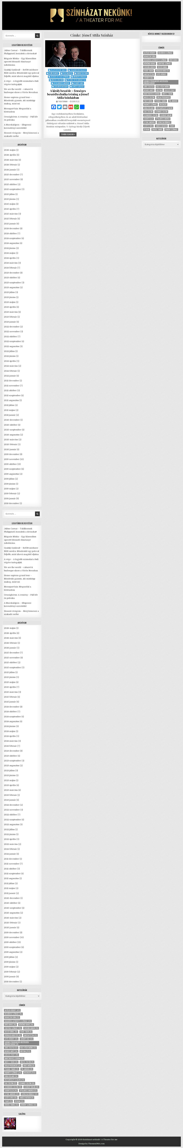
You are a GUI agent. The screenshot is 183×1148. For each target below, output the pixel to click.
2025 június (10, 199)
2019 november (11, 459)
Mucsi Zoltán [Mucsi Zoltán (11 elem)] (27, 1062)
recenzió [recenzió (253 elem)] (29, 1072)
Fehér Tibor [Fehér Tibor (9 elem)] (26, 1031)
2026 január (10, 170)
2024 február (10, 268)
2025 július (9, 194)
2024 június (9, 248)
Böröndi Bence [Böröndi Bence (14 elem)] (26, 1024)
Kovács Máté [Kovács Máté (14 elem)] (11, 1051)
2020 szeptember (12, 430)
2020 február (10, 444)
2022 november (12, 331)
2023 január (10, 322)
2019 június (9, 484)
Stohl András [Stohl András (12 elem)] (12, 1094)
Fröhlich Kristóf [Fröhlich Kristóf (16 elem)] (13, 1035)
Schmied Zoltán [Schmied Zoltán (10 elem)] (26, 1083)
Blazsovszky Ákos (58, 70)
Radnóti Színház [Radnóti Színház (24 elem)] (13, 1072)
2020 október (10, 425)
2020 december (12, 420)
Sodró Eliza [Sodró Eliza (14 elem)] (11, 1090)
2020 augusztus (12, 435)
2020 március (11, 439)
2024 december (11, 228)
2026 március (11, 160)
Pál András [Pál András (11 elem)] (26, 1069)
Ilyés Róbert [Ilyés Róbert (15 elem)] (11, 1039)
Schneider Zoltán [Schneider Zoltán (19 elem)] (13, 1087)
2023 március (11, 312)
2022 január (10, 376)
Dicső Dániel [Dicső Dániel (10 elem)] (11, 1031)
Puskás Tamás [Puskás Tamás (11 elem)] (11, 1069)
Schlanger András (61, 83)
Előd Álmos (53, 73)
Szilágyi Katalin (61, 86)
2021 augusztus (11, 400)
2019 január (10, 498)
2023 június (10, 297)
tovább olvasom (68, 134)
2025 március (11, 214)
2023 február (10, 317)
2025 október (10, 184)
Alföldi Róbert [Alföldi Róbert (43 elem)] (12, 1010)
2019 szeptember (12, 469)
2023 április (10, 307)
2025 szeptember (12, 189)
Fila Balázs (67, 73)
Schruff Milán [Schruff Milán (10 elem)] (31, 1087)
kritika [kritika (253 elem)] (25, 1051)
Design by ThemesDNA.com (91, 1144)
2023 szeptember (12, 282)
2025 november (12, 179)
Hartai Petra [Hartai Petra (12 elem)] (30, 1035)
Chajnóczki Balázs (78, 70)
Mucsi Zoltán (57, 80)
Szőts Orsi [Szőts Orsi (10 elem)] (11, 1097)
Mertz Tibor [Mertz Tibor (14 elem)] (11, 1062)
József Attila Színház (60, 76)
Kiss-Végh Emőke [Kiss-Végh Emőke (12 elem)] (28, 1047)
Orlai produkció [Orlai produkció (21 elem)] (13, 1065)
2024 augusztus (11, 243)
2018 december (11, 503)
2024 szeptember (12, 238)
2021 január (9, 415)
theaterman (62, 101)
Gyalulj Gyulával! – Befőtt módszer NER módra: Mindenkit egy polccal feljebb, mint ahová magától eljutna (21, 73)
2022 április (10, 361)
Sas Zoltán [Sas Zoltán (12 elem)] (10, 1083)
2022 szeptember (12, 341)
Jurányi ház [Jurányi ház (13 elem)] (26, 1039)
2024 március (11, 263)
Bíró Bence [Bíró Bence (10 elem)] (10, 1024)
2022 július (9, 351)
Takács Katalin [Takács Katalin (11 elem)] (26, 1097)
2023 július (9, 292)
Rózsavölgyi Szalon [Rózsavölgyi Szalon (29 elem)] (14, 1079)
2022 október (10, 336)
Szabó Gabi (78, 83)
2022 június (10, 356)
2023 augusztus (11, 287)
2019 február (10, 493)
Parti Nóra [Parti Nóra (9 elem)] (28, 1065)
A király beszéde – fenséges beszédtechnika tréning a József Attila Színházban (68, 94)
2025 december (11, 174)
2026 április (10, 155)
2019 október (10, 464)
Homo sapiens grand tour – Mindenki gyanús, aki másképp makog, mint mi (19, 100)
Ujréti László (78, 86)
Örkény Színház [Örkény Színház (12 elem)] (28, 1104)
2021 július (9, 405)
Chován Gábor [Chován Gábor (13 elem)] (31, 1028)
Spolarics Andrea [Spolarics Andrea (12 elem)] (28, 1090)
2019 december (11, 454)
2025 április (10, 209)
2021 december (11, 380)
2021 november (11, 385)
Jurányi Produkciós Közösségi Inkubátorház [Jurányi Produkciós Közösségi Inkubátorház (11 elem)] (17, 1043)
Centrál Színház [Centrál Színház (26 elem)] (13, 1028)
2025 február (10, 218)
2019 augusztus (11, 474)
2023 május (9, 302)
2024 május (9, 253)
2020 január (10, 449)
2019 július (9, 479)
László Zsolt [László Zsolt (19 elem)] (11, 1055)
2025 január (10, 223)
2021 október (10, 390)
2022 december (11, 327)
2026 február (10, 165)
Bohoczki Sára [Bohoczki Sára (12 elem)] (12, 1017)
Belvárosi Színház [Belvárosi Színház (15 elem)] (13, 1014)
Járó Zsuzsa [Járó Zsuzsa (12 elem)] (11, 1047)
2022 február (10, 371)
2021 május (9, 410)
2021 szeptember (12, 395)
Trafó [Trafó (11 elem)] (8, 1101)
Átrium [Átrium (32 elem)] (19, 1101)
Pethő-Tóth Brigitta (76, 80)
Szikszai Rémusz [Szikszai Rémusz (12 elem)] (29, 1094)
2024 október (10, 233)
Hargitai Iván (82, 73)
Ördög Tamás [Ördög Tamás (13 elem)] (11, 1104)
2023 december (11, 273)
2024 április (10, 258)
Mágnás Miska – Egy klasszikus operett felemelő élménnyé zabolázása (20, 61)
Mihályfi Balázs (80, 76)
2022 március (11, 366)
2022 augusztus (11, 346)
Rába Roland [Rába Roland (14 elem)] (11, 1076)
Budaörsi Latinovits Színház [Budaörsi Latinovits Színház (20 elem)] (18, 1021)
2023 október (10, 277)
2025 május (9, 204)
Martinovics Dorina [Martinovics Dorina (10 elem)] (14, 1058)
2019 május (9, 489)
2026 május (10, 150)
